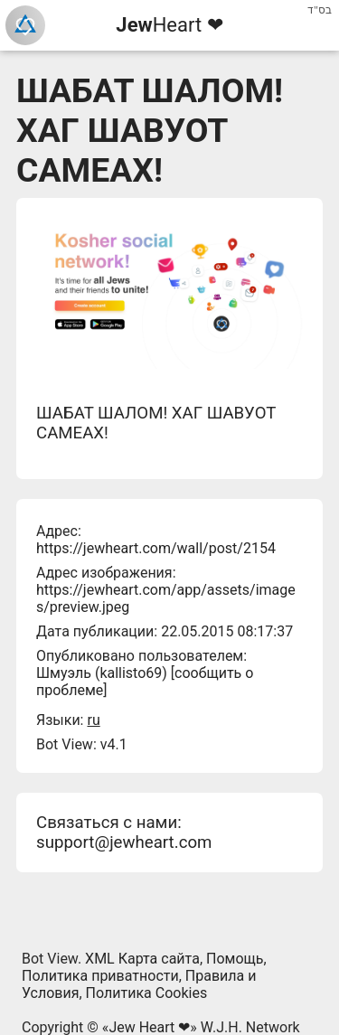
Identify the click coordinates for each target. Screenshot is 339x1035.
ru (93, 720)
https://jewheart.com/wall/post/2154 (156, 548)
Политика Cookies (147, 993)
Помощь (234, 958)
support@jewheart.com (124, 842)
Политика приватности (100, 975)
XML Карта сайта (142, 958)
